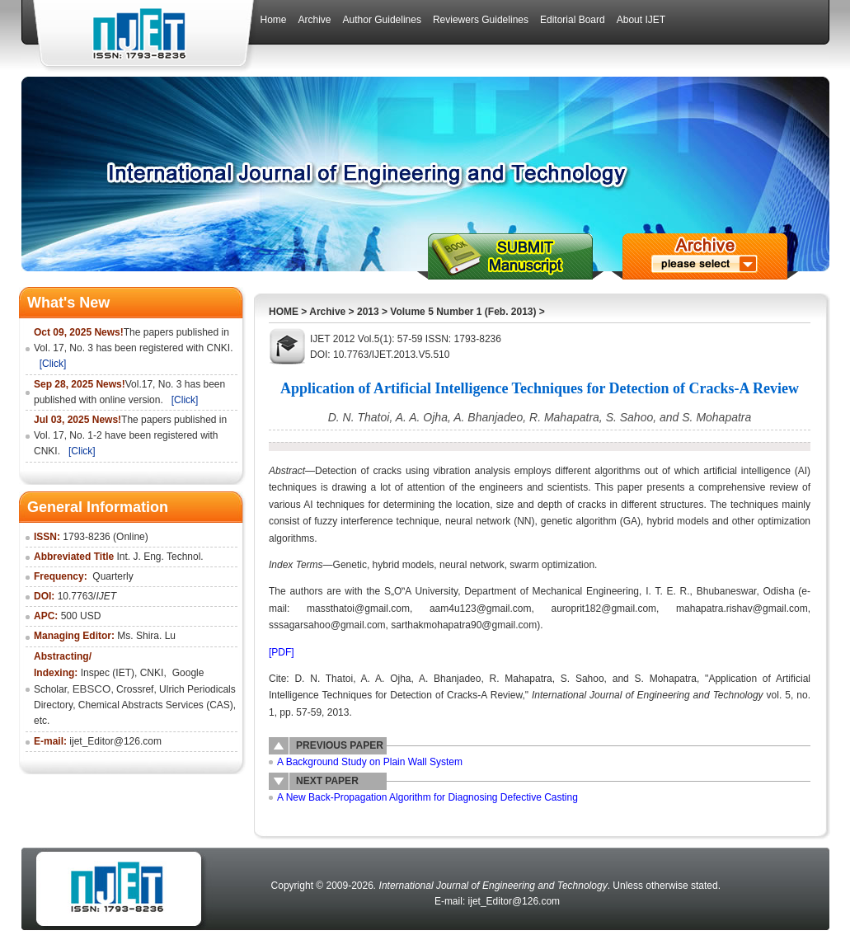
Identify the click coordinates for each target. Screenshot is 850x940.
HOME (283, 311)
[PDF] (281, 652)
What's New (68, 302)
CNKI (152, 673)
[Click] (53, 363)
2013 (368, 311)
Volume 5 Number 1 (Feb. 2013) (463, 311)
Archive (327, 311)
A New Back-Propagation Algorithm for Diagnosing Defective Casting (427, 797)
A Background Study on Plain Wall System (370, 762)
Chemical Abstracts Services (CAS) (155, 705)
